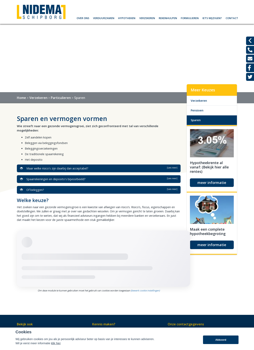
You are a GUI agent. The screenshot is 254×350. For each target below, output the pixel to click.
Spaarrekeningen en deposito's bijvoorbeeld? (98, 179)
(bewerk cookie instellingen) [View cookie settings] (145, 290)
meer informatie (211, 182)
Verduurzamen (103, 17)
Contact (232, 17)
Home (21, 98)
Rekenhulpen (168, 17)
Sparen (79, 98)
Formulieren (190, 17)
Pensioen (197, 110)
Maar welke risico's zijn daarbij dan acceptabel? (98, 168)
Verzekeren (147, 17)
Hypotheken (126, 17)
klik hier (56, 343)
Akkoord (220, 339)
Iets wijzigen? (212, 17)
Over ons (83, 17)
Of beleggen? (98, 190)
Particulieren (61, 98)
